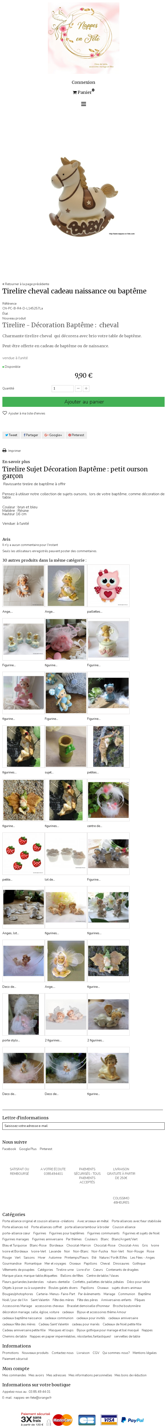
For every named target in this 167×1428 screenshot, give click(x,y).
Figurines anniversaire (47, 1239)
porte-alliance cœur (16, 1233)
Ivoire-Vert (38, 1251)
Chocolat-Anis (128, 1245)
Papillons (90, 1263)
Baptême (144, 1294)
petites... (93, 772)
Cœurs (98, 1270)
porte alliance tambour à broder (87, 1227)
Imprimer (14, 451)
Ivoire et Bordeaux (15, 1251)
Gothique (138, 1263)
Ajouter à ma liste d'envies (26, 413)
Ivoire (155, 1245)
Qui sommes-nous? (116, 1353)
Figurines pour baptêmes (66, 1233)
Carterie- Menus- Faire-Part (55, 1294)
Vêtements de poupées (18, 1270)
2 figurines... (53, 1040)
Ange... (50, 612)
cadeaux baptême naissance (22, 1318)
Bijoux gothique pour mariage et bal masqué (108, 1330)
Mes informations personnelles (90, 1375)
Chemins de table (14, 1336)
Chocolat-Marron (78, 1245)
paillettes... (94, 612)
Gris (145, 1245)
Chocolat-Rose (104, 1245)
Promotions (10, 1353)
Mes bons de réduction (131, 1375)
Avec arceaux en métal (93, 1221)
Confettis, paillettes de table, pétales (98, 1282)
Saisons (29, 1258)
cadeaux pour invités (90, 1318)
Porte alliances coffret (46, 1227)
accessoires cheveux (49, 1306)
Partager (31, 435)
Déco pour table (138, 1282)
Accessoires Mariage (17, 1306)
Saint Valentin (40, 1300)
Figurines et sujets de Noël (141, 1233)
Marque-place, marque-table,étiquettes (29, 1276)
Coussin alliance (123, 1227)
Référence (9, 304)
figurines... (9, 772)
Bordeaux (56, 1245)
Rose (150, 1251)
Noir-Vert (117, 1251)
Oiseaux (75, 1263)
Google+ (53, 435)
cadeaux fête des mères (18, 1324)
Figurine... (9, 665)
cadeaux (68, 1312)
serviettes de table (127, 1336)
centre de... (94, 826)
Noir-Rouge (135, 1251)
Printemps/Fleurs (77, 1258)
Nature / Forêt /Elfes (113, 1258)
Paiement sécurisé (15, 1359)
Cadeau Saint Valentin (54, 1324)
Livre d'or (83, 1270)
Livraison (83, 1353)
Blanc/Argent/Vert (124, 1239)
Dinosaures (121, 1263)
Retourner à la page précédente (25, 284)
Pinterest (76, 435)
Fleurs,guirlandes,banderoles (23, 1282)
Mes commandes (14, 1375)
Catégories (45, 1270)
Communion (126, 1294)
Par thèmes (74, 1239)
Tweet (11, 435)
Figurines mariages (15, 1239)
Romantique (33, 1263)
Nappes (147, 1330)
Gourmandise (11, 1263)
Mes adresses (56, 1375)
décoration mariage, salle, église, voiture (30, 1312)
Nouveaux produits (35, 1353)
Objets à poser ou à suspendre (24, 1288)
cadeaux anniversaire (123, 1318)
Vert (17, 1258)
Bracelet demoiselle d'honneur (88, 1306)
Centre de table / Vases (102, 1276)
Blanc (105, 1239)
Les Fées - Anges (142, 1258)
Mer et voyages (55, 1263)
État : (5, 314)
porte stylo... (11, 1040)
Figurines (39, 1233)
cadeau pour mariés (86, 1324)
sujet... (49, 772)
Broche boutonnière (127, 1306)
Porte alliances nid (15, 1227)
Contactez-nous (63, 1353)
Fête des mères (63, 1300)
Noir (67, 1251)
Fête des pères (87, 1300)
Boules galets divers (63, 1288)
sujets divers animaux (127, 1288)
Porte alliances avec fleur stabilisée (136, 1221)
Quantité (8, 388)
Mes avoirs (36, 1375)
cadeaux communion (59, 1318)
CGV (96, 1353)
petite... (7, 880)
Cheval (105, 1263)
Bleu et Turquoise (14, 1245)
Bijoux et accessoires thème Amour (101, 1312)
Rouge (7, 1258)
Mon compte (15, 1368)
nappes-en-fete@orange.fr (33, 1398)
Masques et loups (61, 1330)
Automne (55, 1258)
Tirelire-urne (65, 1270)
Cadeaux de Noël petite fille (122, 1324)
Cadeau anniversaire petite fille (24, 1330)
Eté (94, 1258)
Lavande (55, 1251)
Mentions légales (145, 1353)
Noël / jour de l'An (15, 1300)
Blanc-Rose (38, 1245)
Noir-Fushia (99, 1251)
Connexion (83, 82)
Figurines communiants (103, 1233)
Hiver (42, 1258)
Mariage (109, 1294)
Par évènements (89, 1294)
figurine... (51, 665)
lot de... (50, 880)
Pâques (140, 1300)
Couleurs (91, 1239)
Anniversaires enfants (116, 1300)
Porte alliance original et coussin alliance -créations (38, 1221)
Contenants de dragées (122, 1270)
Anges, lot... (10, 933)
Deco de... (9, 987)
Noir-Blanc (80, 1251)
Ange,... (7, 612)
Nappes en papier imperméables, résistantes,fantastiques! (70, 1336)
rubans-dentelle (58, 1282)
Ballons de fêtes (72, 1276)
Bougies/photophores (17, 1294)
